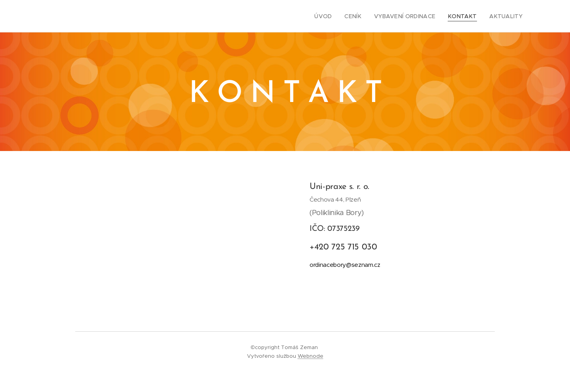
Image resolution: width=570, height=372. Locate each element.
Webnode (310, 356)
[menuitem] (336, 16)
